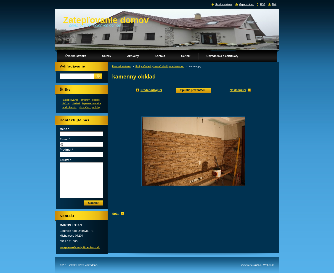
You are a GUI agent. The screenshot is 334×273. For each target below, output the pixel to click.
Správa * (65, 160)
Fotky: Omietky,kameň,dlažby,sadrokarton (159, 66)
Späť (115, 213)
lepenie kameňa (91, 103)
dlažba (65, 103)
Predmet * (66, 149)
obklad (76, 103)
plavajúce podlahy (89, 106)
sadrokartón (69, 106)
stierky (96, 99)
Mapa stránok (246, 4)
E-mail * (65, 139)
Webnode (268, 265)
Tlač (274, 4)
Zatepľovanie (70, 99)
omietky (85, 99)
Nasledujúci (238, 90)
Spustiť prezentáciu (193, 90)
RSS (262, 4)
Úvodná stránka (121, 66)
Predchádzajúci (151, 90)
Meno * (64, 129)
